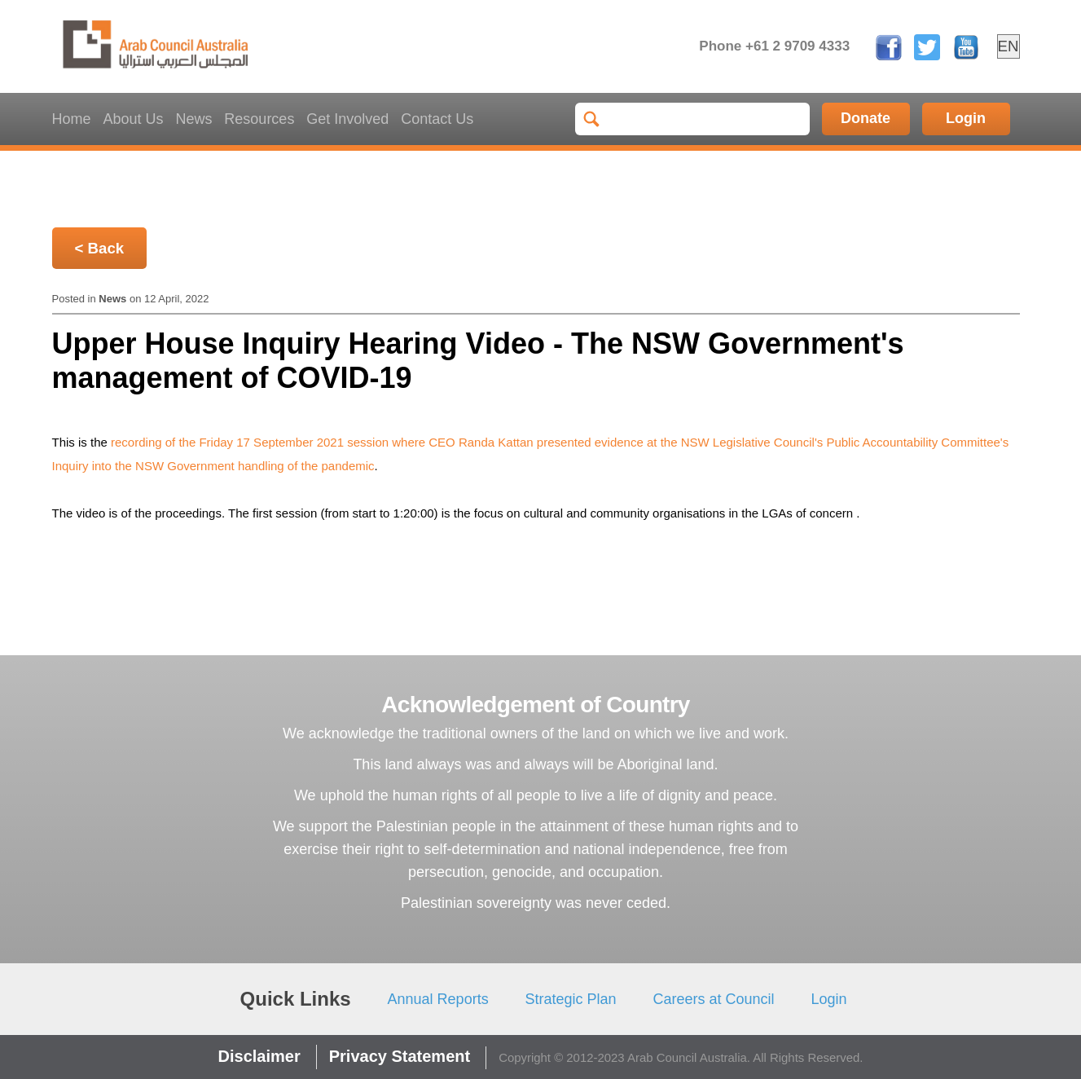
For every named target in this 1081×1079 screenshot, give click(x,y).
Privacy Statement (399, 1056)
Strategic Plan (571, 999)
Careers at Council (714, 999)
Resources (259, 119)
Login (966, 118)
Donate (865, 118)
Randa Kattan (496, 442)
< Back (100, 248)
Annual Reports (438, 999)
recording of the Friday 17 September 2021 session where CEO (285, 442)
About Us (133, 119)
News (193, 119)
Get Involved (347, 119)
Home (71, 119)
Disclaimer (259, 1056)
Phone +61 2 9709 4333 (774, 46)
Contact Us (437, 119)
